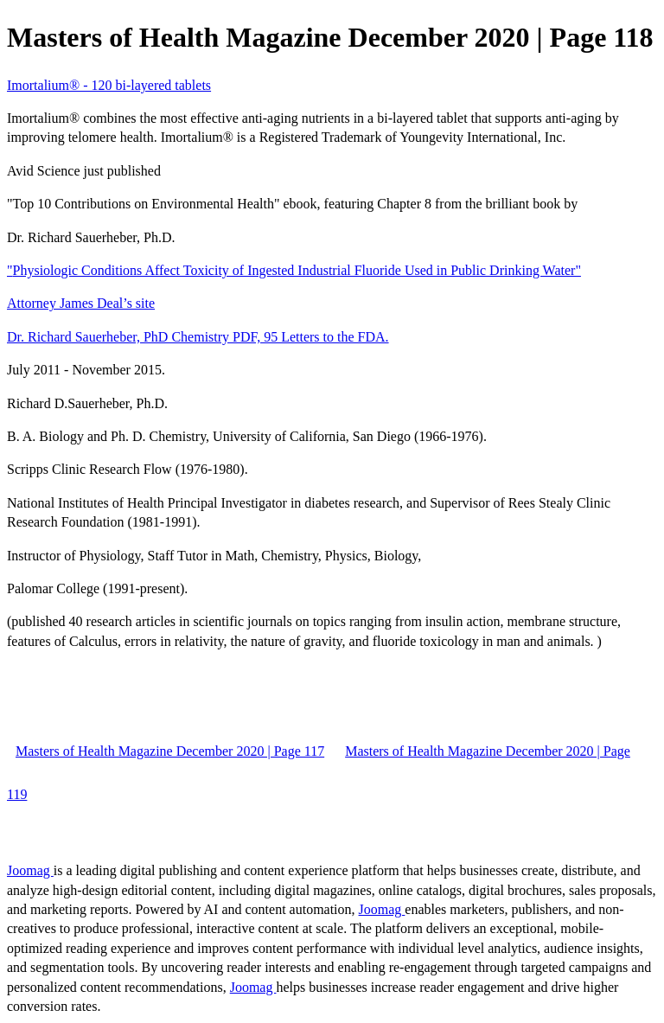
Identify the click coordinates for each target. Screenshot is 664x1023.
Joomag (30, 870)
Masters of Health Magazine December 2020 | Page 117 (170, 751)
